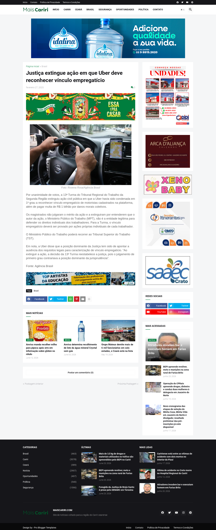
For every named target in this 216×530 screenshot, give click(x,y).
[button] (182, 9)
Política (143, 9)
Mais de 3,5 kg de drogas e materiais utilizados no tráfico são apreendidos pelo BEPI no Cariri (116, 456)
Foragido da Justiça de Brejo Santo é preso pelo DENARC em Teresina (116, 488)
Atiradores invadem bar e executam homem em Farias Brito (175, 486)
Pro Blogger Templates (45, 527)
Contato (33, 2)
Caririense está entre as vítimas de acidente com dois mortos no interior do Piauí (174, 456)
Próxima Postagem (127, 384)
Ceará (78, 9)
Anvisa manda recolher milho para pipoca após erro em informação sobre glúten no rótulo (41, 349)
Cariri (67, 9)
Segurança (105, 9)
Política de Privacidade (50, 2)
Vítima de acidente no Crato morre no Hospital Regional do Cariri (174, 472)
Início (25, 2)
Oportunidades (125, 9)
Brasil (90, 9)
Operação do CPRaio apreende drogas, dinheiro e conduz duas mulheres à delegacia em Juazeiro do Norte (176, 389)
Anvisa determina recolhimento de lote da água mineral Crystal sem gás (80, 347)
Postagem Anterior (34, 384)
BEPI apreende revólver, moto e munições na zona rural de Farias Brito (176, 369)
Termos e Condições (71, 2)
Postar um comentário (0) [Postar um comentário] (80, 372)
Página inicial (32, 66)
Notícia (49, 470)
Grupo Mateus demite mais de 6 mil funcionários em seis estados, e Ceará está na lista (117, 347)
